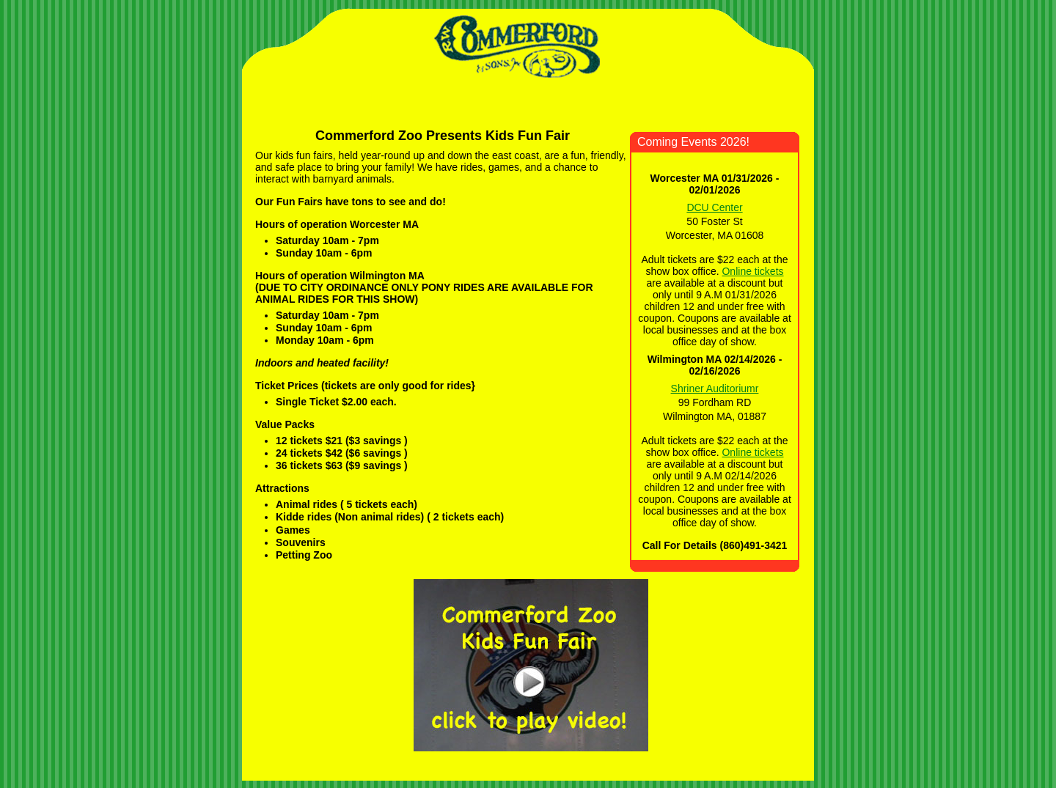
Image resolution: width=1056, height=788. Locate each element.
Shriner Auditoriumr (715, 388)
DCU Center (714, 207)
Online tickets (752, 271)
